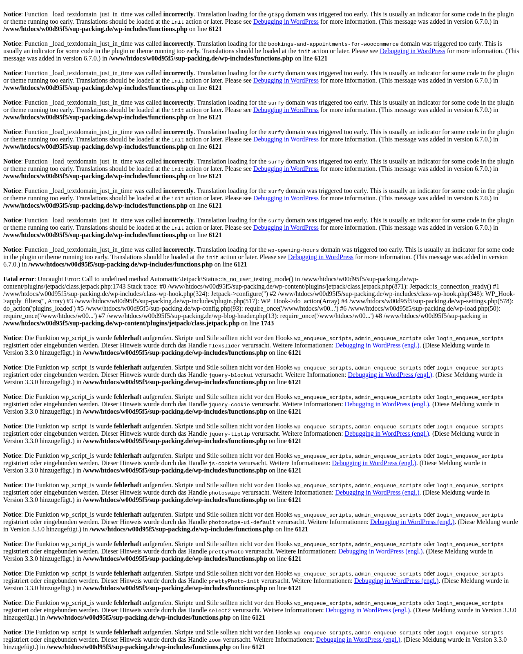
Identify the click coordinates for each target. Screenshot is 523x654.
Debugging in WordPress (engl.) (377, 345)
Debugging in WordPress (286, 21)
